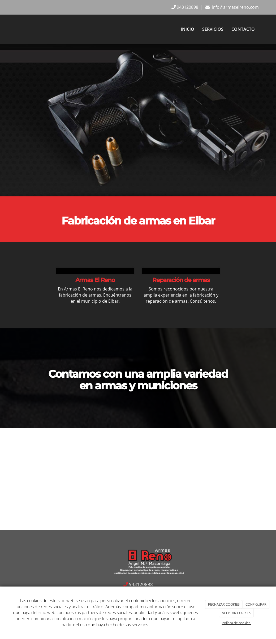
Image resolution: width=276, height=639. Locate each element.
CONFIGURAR (255, 604)
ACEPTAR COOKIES (236, 612)
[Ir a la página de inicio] (12, 29)
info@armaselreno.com (235, 7)
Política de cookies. (236, 622)
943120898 (187, 7)
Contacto (243, 29)
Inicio (187, 29)
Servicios (212, 29)
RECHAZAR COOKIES (224, 604)
